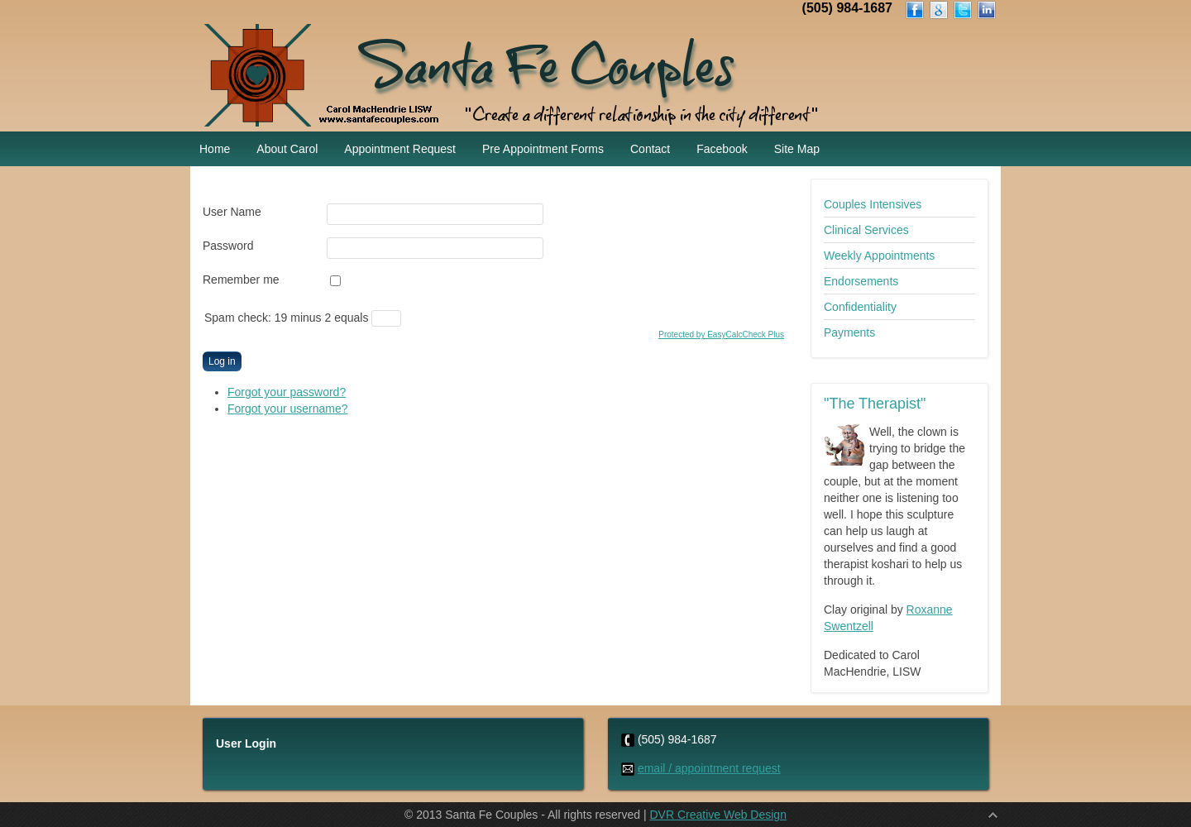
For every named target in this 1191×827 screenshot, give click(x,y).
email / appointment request (709, 768)
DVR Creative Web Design (717, 814)
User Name (232, 211)
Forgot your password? (286, 392)
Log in (222, 361)
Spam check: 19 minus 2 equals (287, 317)
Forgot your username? (287, 408)
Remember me (241, 279)
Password (228, 245)
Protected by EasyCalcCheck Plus (721, 334)
